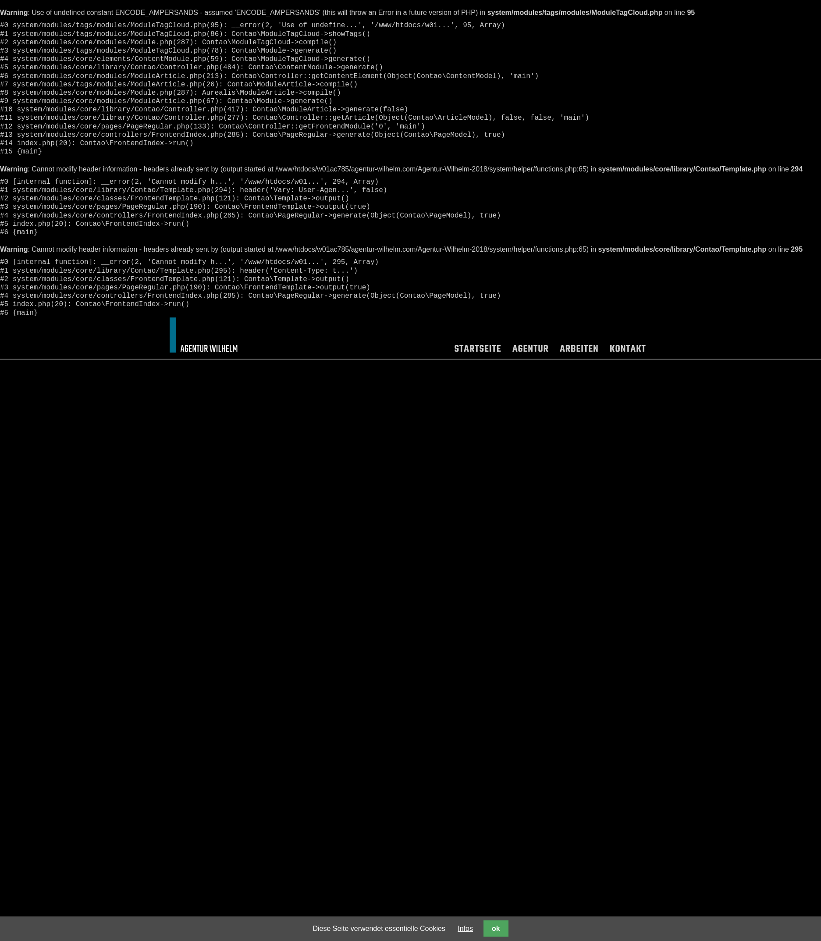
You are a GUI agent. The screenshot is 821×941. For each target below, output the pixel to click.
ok (496, 928)
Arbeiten (579, 350)
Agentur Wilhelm (209, 349)
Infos (465, 928)
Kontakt (627, 350)
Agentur (530, 350)
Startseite (478, 350)
